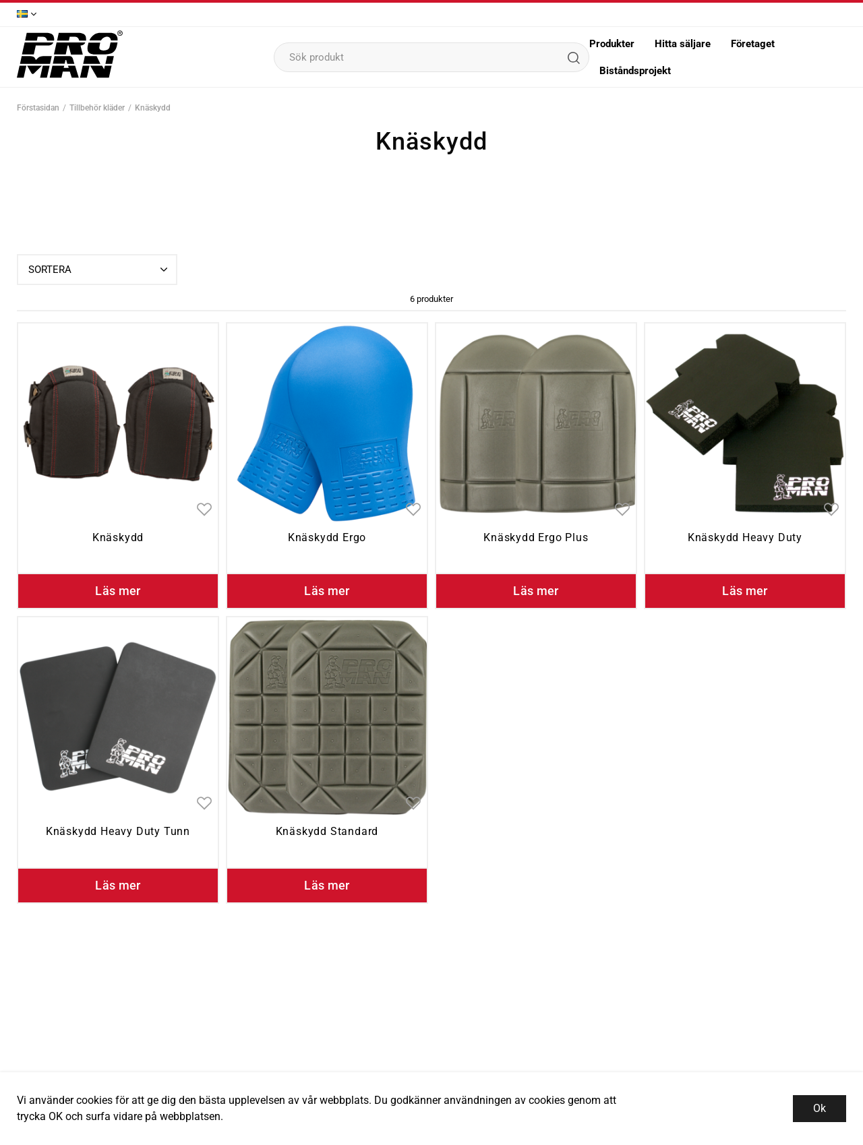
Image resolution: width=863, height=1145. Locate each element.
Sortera (99, 269)
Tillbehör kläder (97, 108)
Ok (819, 1108)
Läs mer (118, 591)
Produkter (611, 44)
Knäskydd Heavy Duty (745, 537)
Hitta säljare (683, 44)
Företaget (753, 44)
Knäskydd (153, 108)
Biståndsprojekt (635, 71)
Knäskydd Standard (327, 831)
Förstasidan (38, 108)
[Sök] (573, 57)
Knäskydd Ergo (327, 537)
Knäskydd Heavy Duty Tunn (118, 831)
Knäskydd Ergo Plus (535, 537)
